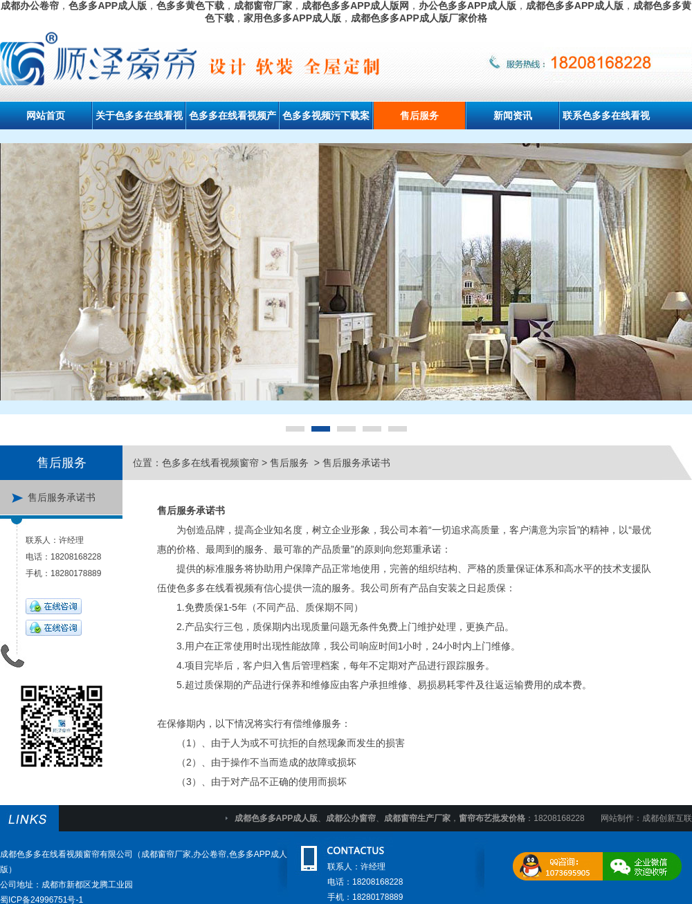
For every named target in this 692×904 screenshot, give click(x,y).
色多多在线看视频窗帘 (210, 462)
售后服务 (419, 115)
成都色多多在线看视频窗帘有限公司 (66, 854)
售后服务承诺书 (61, 497)
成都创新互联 (667, 818)
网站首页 (45, 115)
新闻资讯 (512, 115)
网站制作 (617, 818)
